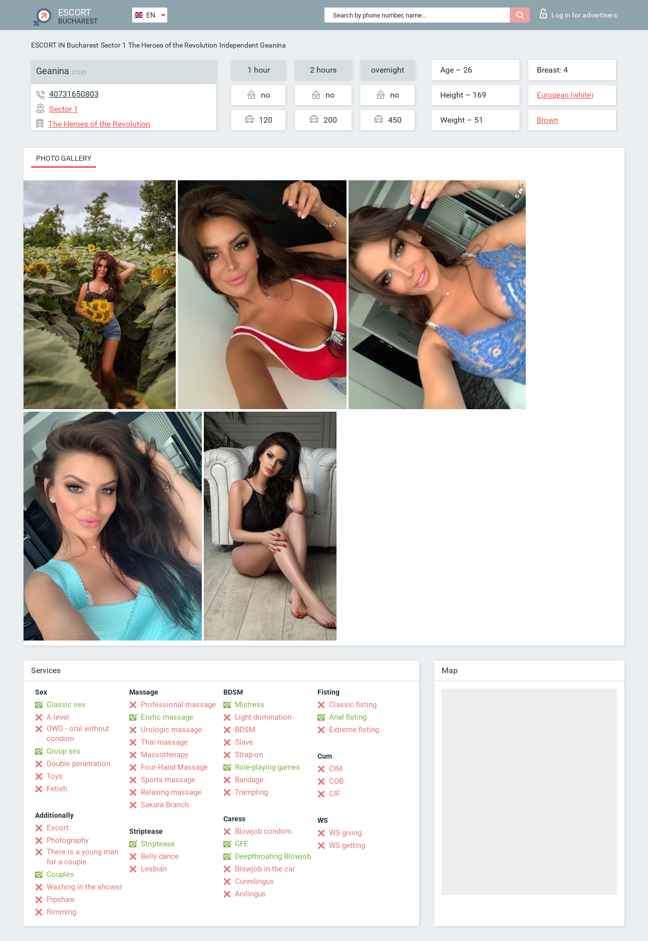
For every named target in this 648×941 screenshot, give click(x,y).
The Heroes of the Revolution (172, 45)
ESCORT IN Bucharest (65, 45)
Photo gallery (63, 158)
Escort (58, 827)
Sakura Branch (165, 804)
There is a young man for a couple (82, 856)
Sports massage (168, 779)
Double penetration (78, 763)
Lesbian (154, 868)
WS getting (347, 845)
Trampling (251, 792)
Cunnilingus (254, 881)
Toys (55, 776)
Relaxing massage (171, 792)
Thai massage (164, 742)
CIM (336, 768)
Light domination (263, 717)
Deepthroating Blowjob (273, 856)
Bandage (249, 779)
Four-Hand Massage (174, 767)
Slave (244, 742)
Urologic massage (171, 729)
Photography (68, 840)
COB (336, 781)
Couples (60, 874)
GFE (241, 843)
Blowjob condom (263, 831)
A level (58, 717)
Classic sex (66, 704)
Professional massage (178, 704)
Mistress (249, 704)
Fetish (57, 788)
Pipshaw (61, 899)
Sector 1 (113, 45)
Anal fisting (348, 717)
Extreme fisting (354, 729)
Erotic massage (167, 717)
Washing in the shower (84, 886)
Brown (547, 120)
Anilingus (250, 893)
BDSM (245, 729)
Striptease (158, 843)
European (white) (565, 95)
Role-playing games (267, 767)
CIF (334, 793)
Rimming (61, 911)
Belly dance (160, 856)
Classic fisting (353, 704)
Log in (578, 13)
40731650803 (74, 94)
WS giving (345, 832)
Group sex (63, 751)
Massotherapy (164, 754)
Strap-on (249, 754)
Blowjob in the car (265, 868)
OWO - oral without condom (78, 733)
